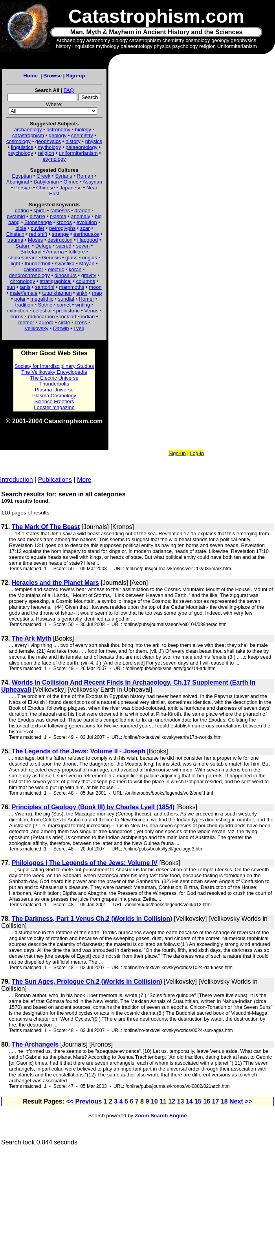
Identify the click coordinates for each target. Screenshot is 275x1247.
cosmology (18, 141)
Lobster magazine (54, 407)
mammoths (71, 287)
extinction (17, 311)
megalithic (41, 299)
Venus (91, 311)
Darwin (61, 328)
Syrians (63, 176)
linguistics (22, 147)
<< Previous (84, 1101)
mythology (49, 147)
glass (71, 258)
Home (31, 76)
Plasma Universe (54, 390)
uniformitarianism (78, 153)
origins (89, 258)
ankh (81, 293)
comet (64, 305)
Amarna (55, 252)
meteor (26, 322)
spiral (39, 210)
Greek (43, 176)
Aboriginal (17, 182)
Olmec (71, 182)
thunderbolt (37, 263)
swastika (65, 263)
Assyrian (92, 182)
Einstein (15, 234)
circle (64, 322)
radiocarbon (41, 317)
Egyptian (22, 176)
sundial (66, 299)
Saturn (23, 246)
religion (46, 153)
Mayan (86, 263)
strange (60, 234)
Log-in (197, 453)
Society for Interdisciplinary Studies (54, 366)
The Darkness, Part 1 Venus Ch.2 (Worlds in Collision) (92, 918)
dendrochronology (29, 275)
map (97, 293)
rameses (60, 210)
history (73, 141)
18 (224, 1101)
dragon (82, 210)
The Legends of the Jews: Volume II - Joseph (78, 751)
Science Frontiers (54, 401)
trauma (15, 240)
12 (171, 1101)
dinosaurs (66, 275)
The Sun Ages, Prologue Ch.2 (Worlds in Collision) (87, 981)
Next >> (240, 1101)
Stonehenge (38, 222)
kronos (64, 222)
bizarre (37, 216)
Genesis (51, 258)
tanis (25, 287)
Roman (85, 176)
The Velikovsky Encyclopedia (54, 372)
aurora (46, 322)
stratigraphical (56, 281)
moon (95, 287)
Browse (52, 76)
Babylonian (46, 182)
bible (20, 228)
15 (198, 1101)
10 (154, 1101)
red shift (38, 234)
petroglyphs (62, 228)
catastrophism (28, 135)
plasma (58, 216)
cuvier (38, 228)
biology (83, 129)
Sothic (45, 305)
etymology (54, 159)
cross (81, 322)
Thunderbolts (54, 384)
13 (180, 1101)
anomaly (80, 216)
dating (22, 210)
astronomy (58, 129)
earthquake (86, 234)
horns (17, 317)
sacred (64, 246)
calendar (33, 269)
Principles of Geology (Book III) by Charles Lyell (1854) (93, 807)
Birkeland (31, 252)
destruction (60, 240)
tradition (24, 305)
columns (85, 281)
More (84, 479)
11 (163, 1101)
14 (189, 1101)
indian (88, 317)
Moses (35, 240)
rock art (67, 317)
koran (75, 269)
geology (58, 135)
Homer (86, 299)
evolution (87, 222)
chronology (22, 281)
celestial (42, 311)
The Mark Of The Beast (46, 526)
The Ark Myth (31, 638)
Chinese (45, 188)
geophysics (48, 141)
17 (215, 1101)
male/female (24, 293)
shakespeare (22, 258)
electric (56, 269)
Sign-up (75, 76)
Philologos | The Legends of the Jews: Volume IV (85, 862)
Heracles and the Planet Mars (55, 582)
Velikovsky (37, 328)
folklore (76, 252)
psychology (20, 153)
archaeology (28, 129)
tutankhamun (57, 293)
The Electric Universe (54, 378)
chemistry (82, 135)
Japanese (71, 188)
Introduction (16, 479)
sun (11, 287)
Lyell (78, 328)
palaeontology (81, 147)
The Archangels (35, 1044)
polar (20, 299)
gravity (88, 275)
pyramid (16, 216)
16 (206, 1101)
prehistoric (68, 311)
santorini (44, 287)
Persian (22, 188)
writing (82, 305)
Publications (55, 479)
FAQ (69, 90)
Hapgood (87, 240)
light (15, 263)
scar (85, 228)
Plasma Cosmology (54, 396)
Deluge (43, 246)
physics (93, 141)
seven (83, 246)
